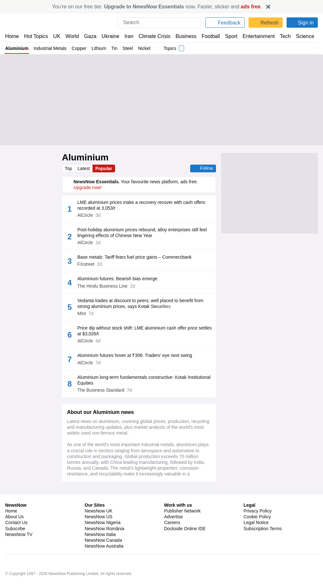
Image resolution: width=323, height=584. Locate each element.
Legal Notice (256, 541)
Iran (126, 36)
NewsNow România (104, 547)
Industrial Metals (50, 48)
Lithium (99, 48)
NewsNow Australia (104, 565)
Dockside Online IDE (184, 547)
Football (208, 36)
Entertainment (255, 36)
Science (300, 36)
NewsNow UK (98, 529)
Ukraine (108, 36)
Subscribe (15, 547)
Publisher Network (182, 529)
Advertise (174, 535)
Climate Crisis (151, 36)
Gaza (89, 36)
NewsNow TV (18, 553)
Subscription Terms (263, 547)
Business (182, 36)
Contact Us (16, 541)
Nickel (146, 48)
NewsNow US (98, 535)
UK (57, 36)
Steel (129, 48)
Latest (84, 168)
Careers (172, 541)
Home (12, 36)
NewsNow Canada (103, 559)
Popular (104, 168)
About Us (14, 535)
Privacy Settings (260, 553)
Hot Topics (36, 36)
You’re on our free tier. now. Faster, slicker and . (157, 7)
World (71, 36)
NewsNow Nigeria (102, 541)
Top (69, 168)
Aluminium (16, 48)
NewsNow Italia (100, 553)
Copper (79, 48)
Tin (115, 48)
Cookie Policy (257, 535)
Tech (281, 36)
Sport (228, 36)
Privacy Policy (257, 529)
